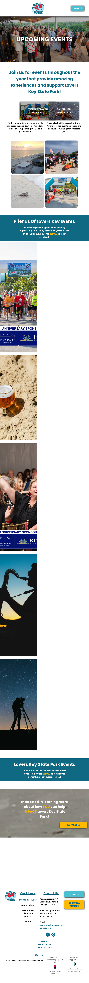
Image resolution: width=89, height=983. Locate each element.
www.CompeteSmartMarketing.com (74, 970)
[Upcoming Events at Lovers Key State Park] (27, 157)
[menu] (5, 8)
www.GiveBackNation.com (55, 972)
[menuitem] (28, 899)
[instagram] (53, 935)
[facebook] (48, 935)
